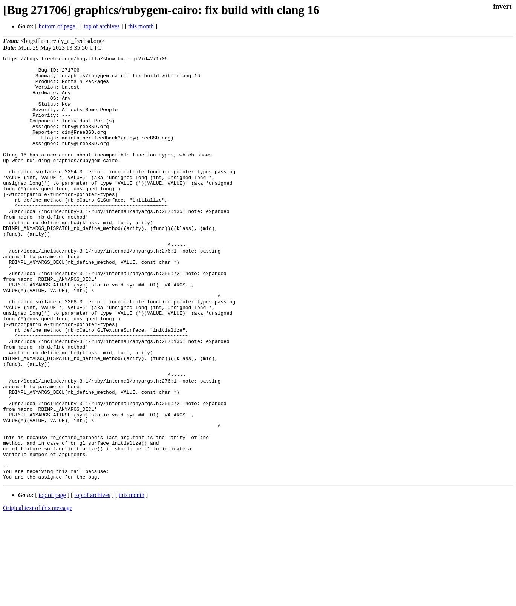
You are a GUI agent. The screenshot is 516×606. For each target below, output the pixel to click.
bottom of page (57, 26)
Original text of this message (37, 592)
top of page (52, 580)
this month (141, 26)
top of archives (101, 26)
